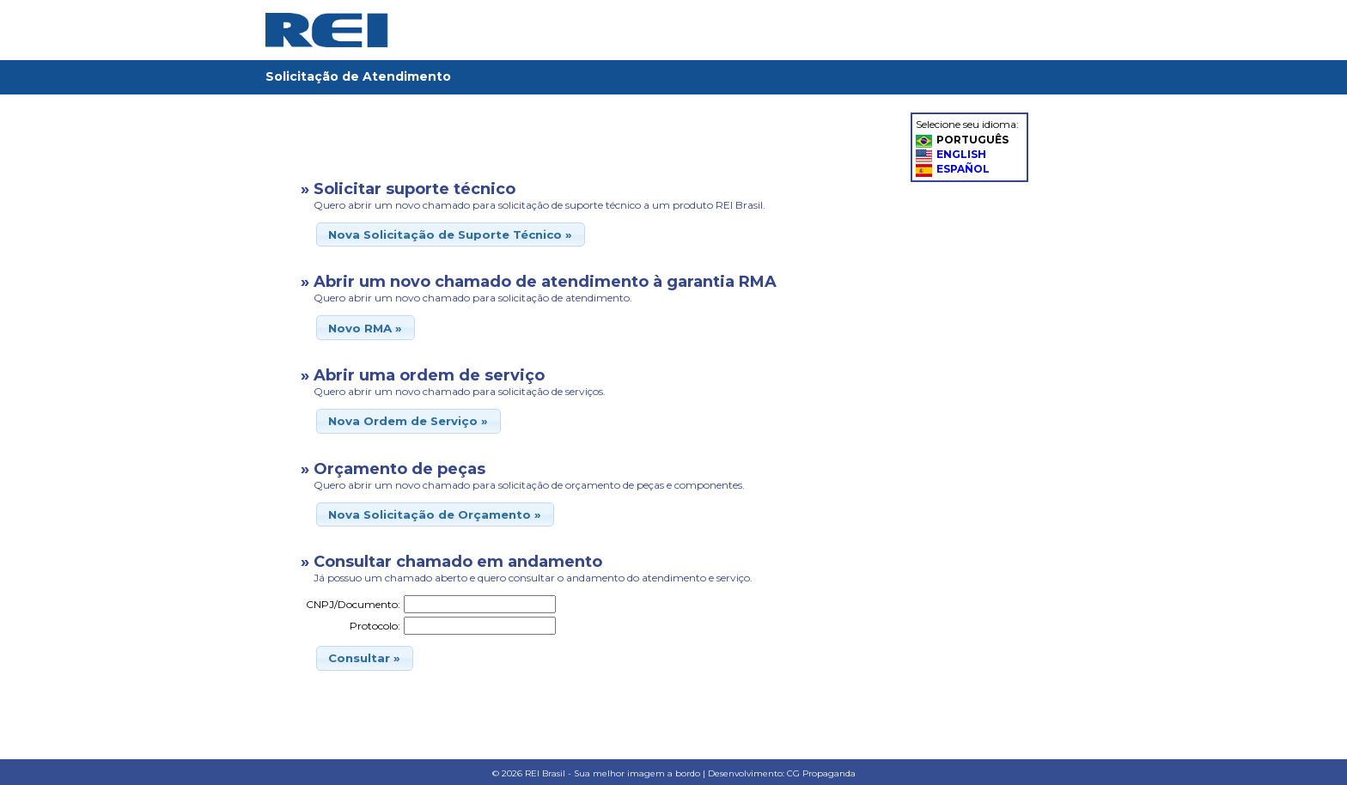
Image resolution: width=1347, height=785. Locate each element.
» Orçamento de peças (393, 468)
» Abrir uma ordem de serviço (423, 375)
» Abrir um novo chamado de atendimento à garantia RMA (539, 281)
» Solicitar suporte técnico (408, 189)
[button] (450, 234)
